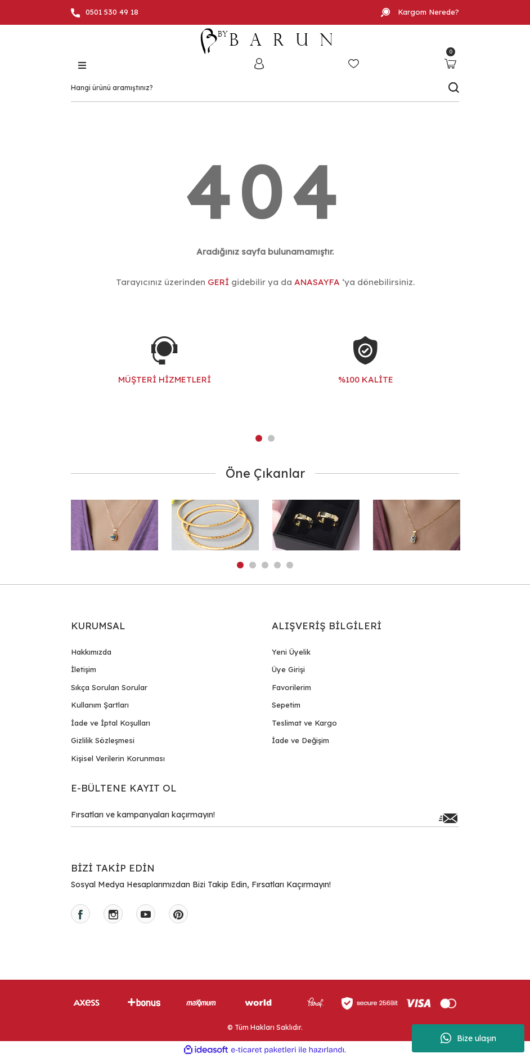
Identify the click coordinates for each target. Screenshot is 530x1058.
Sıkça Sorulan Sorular (109, 687)
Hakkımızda (91, 651)
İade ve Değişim (300, 740)
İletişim (83, 669)
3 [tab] (265, 565)
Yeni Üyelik (291, 651)
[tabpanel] (164, 371)
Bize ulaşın (468, 1038)
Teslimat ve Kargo (304, 722)
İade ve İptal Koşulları (110, 722)
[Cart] (450, 63)
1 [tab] (258, 438)
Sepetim (286, 704)
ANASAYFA (317, 282)
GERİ (218, 282)
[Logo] (265, 41)
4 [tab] (277, 565)
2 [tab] (271, 438)
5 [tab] (289, 565)
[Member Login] (259, 63)
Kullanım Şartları (100, 704)
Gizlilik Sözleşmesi (102, 740)
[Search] (265, 88)
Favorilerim (291, 687)
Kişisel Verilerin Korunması (118, 758)
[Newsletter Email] (265, 818)
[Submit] (448, 818)
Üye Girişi (288, 669)
